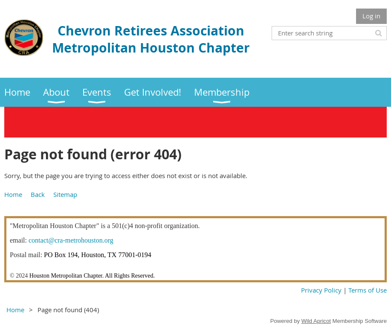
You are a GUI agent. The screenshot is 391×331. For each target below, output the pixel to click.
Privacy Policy (322, 290)
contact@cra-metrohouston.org (71, 240)
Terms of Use (367, 290)
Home (13, 194)
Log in (371, 16)
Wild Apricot (316, 321)
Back (38, 194)
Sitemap (65, 194)
